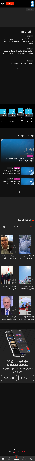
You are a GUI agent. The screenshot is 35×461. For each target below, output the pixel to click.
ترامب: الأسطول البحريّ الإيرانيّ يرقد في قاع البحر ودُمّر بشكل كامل (19, 159)
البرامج (9, 458)
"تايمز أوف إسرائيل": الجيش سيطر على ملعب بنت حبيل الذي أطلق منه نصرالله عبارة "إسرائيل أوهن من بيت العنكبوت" (26, 257)
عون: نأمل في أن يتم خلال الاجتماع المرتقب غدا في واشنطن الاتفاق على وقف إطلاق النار (9, 287)
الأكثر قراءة (24, 220)
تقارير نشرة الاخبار (29, 111)
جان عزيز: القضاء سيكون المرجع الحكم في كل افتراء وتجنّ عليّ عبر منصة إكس (9, 317)
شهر (4, 226)
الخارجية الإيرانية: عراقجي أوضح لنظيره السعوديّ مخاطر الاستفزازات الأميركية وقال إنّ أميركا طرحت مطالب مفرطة (17, 53)
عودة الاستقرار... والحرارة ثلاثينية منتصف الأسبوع (26, 287)
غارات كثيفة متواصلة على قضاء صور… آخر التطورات (20, 119)
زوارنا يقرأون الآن (24, 135)
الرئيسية (31, 458)
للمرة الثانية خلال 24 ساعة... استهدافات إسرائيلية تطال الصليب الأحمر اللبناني (11, 120)
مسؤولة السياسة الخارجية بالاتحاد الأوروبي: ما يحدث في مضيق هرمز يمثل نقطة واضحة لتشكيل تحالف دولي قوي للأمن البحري (11, 182)
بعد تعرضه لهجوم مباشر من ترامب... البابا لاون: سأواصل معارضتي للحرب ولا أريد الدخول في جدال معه (26, 317)
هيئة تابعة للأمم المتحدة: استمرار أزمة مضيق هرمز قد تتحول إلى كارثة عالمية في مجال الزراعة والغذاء (18, 41)
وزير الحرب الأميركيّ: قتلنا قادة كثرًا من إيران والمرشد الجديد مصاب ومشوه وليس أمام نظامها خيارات (11, 171)
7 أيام (16, 226)
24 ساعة (28, 226)
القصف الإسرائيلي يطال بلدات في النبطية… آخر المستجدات (28, 120)
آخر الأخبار (25, 31)
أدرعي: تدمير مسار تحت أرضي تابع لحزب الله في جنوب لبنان (9, 257)
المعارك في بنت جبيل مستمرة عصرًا (22, 63)
